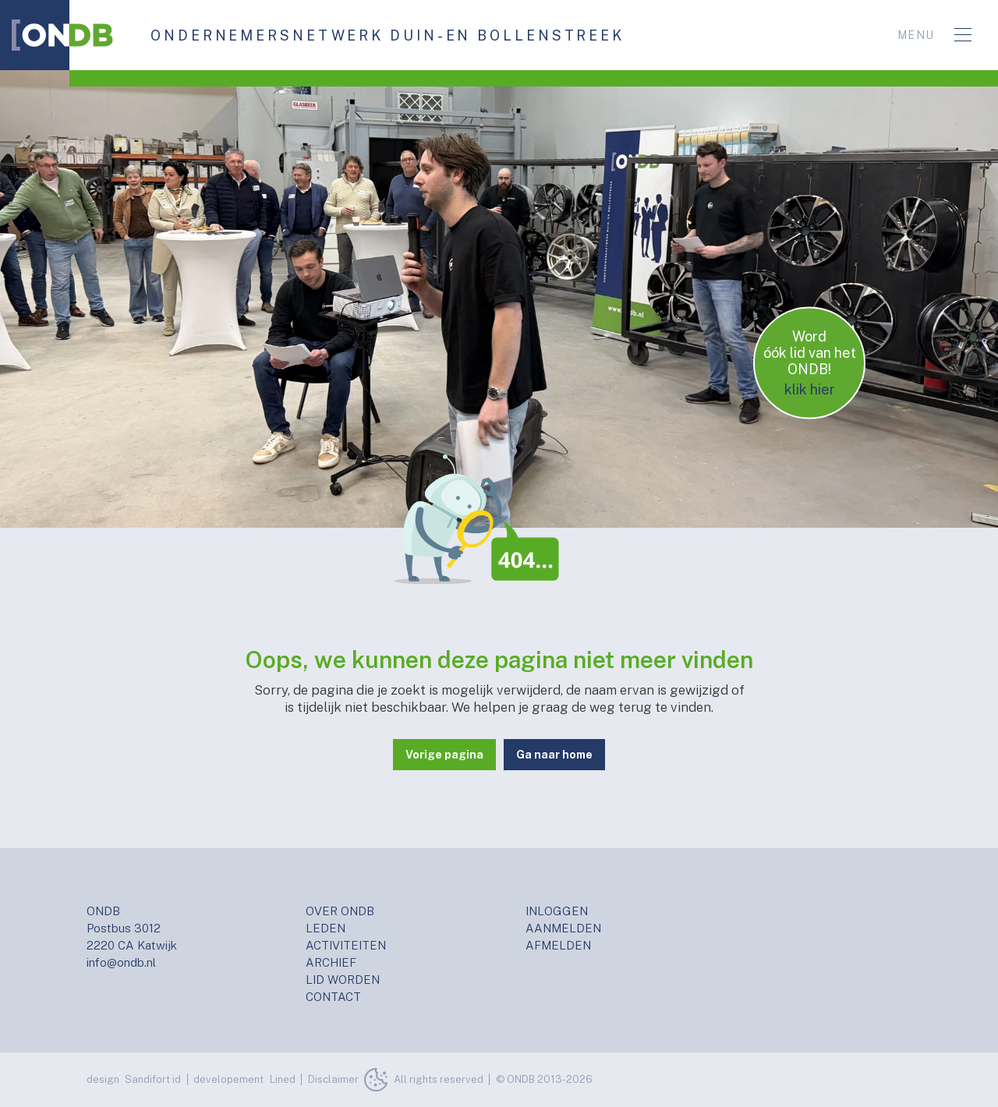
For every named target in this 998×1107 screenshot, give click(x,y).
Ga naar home (554, 754)
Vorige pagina (444, 754)
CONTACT (333, 996)
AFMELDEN (558, 945)
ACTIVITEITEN (346, 945)
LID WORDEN (343, 979)
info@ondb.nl (121, 962)
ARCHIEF (331, 962)
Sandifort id (153, 1079)
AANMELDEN (563, 928)
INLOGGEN (557, 911)
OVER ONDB (340, 911)
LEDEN (325, 928)
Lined (283, 1079)
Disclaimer (333, 1079)
